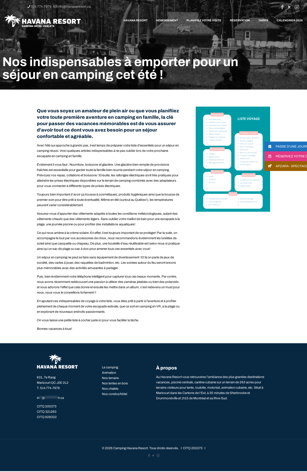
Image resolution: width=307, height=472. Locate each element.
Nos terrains (110, 378)
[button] (285, 146)
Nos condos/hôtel (114, 394)
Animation (109, 372)
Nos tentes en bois (115, 383)
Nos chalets (110, 388)
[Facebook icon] (282, 7)
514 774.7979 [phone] (41, 6)
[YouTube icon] (289, 7)
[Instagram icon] (296, 7)
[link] (233, 159)
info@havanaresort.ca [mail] (74, 6)
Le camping (110, 367)
